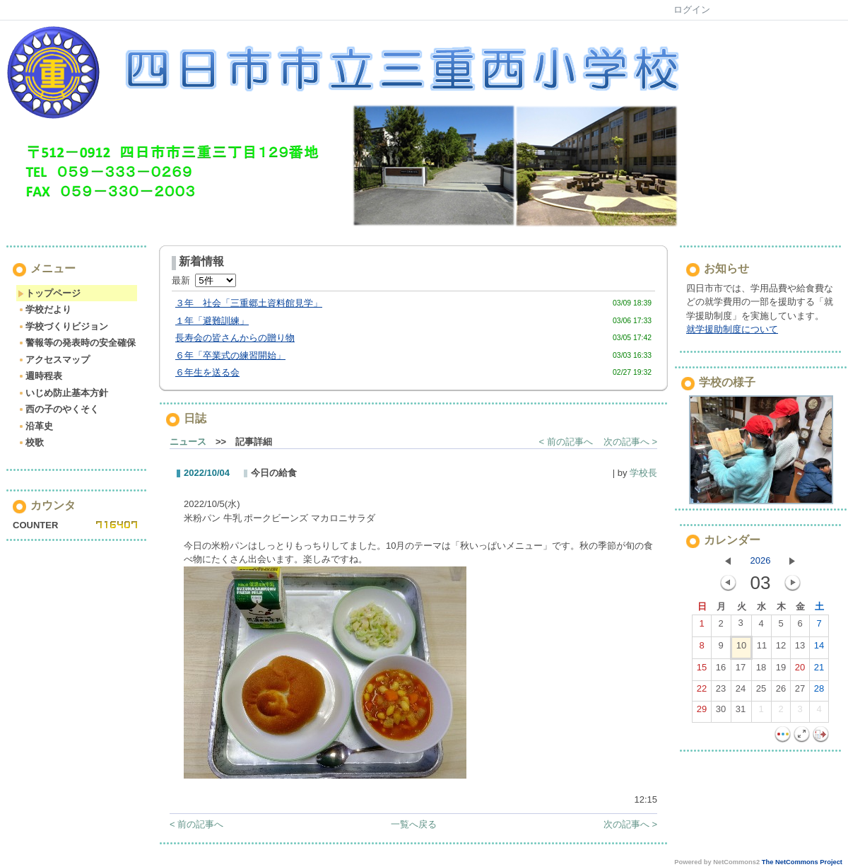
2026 (760, 560)
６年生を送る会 (207, 372)
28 (819, 691)
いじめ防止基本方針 (63, 393)
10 (741, 648)
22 (702, 691)
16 (721, 670)
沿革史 (35, 426)
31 (741, 712)
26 (781, 691)
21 (819, 670)
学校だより (44, 309)
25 (761, 691)
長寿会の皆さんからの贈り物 (235, 337)
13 (800, 648)
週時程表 (40, 376)
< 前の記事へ (566, 441)
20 (800, 670)
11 (762, 648)
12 (781, 648)
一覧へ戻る (414, 824)
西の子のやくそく (58, 409)
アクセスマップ (54, 359)
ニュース (188, 441)
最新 (204, 280)
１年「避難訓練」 (212, 320)
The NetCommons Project (802, 862)
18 (761, 670)
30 (721, 712)
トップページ (49, 293)
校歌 (31, 442)
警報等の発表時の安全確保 (77, 342)
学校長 (643, 472)
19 (781, 670)
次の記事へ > (630, 441)
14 (819, 648)
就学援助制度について (732, 329)
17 (741, 670)
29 (702, 712)
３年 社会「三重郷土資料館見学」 (248, 303)
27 (800, 691)
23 (721, 691)
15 (702, 670)
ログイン (691, 9)
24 (741, 691)
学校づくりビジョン (63, 326)
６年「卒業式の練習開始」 (230, 355)
